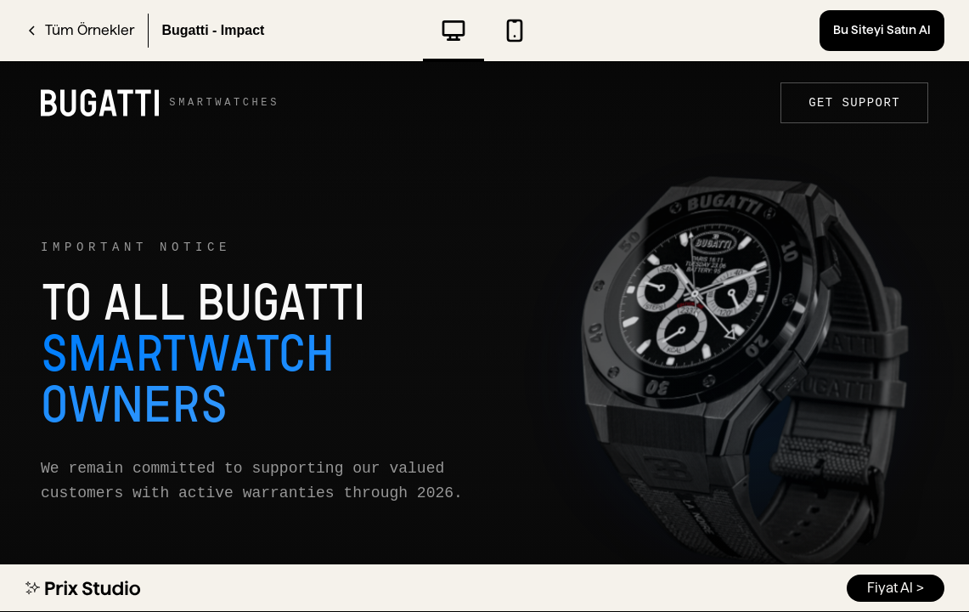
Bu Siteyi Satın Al (882, 30)
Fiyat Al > (895, 588)
